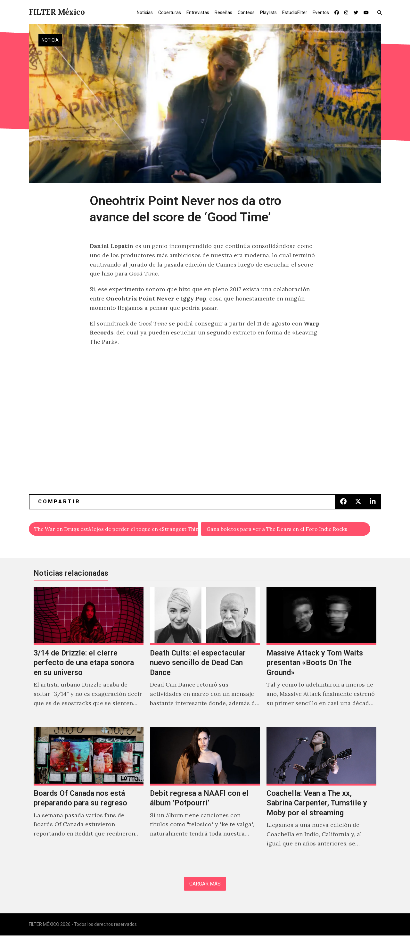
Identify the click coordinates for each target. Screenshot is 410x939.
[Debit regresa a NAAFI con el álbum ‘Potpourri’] (205, 796)
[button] (381, 12)
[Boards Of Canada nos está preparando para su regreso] (89, 796)
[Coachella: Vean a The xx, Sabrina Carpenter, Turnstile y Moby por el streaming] (321, 796)
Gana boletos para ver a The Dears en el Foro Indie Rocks (286, 529)
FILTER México (57, 12)
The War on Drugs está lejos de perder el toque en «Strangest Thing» (116, 529)
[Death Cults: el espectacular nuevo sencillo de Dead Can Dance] (205, 656)
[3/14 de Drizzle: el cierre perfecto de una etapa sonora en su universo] (89, 656)
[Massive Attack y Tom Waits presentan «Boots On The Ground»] (321, 656)
